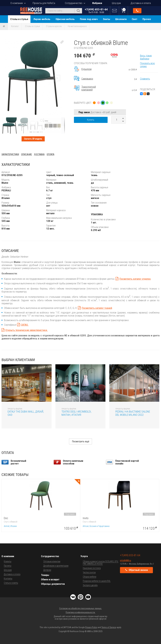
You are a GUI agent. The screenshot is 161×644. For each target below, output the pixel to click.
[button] (62, 42)
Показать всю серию (147, 65)
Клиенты (7, 561)
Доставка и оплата (141, 3)
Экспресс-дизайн (90, 585)
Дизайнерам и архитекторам (55, 565)
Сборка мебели (89, 576)
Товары (45, 575)
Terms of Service (108, 627)
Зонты (106, 19)
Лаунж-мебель (41, 19)
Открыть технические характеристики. (26, 330)
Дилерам (47, 570)
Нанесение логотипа (92, 568)
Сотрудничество (73, 3)
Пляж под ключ (89, 19)
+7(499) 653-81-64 (96, 11)
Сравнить (145, 78)
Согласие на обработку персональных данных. (80, 608)
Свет (134, 19)
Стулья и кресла (54, 26)
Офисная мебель (65, 19)
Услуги (84, 556)
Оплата (50, 154)
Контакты (8, 578)
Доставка (39, 154)
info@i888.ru (125, 560)
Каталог (15, 26)
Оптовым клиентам (51, 561)
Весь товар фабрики (146, 57)
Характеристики (10, 154)
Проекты (7, 565)
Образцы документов (53, 583)
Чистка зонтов (89, 572)
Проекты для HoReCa (44, 3)
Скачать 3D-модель (33, 138)
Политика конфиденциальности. (80, 612)
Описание (26, 154)
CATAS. (25, 324)
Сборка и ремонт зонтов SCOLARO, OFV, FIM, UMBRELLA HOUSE (100, 562)
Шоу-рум (116, 3)
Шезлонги (121, 19)
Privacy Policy (91, 627)
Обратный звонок (137, 10)
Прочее (146, 19)
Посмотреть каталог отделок (135, 278)
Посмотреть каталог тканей (97, 307)
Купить (90, 119)
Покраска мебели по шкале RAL (96, 581)
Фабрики (97, 3)
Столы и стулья (19, 19)
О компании (16, 3)
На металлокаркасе (77, 26)
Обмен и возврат (50, 579)
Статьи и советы (11, 583)
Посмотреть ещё (80, 441)
